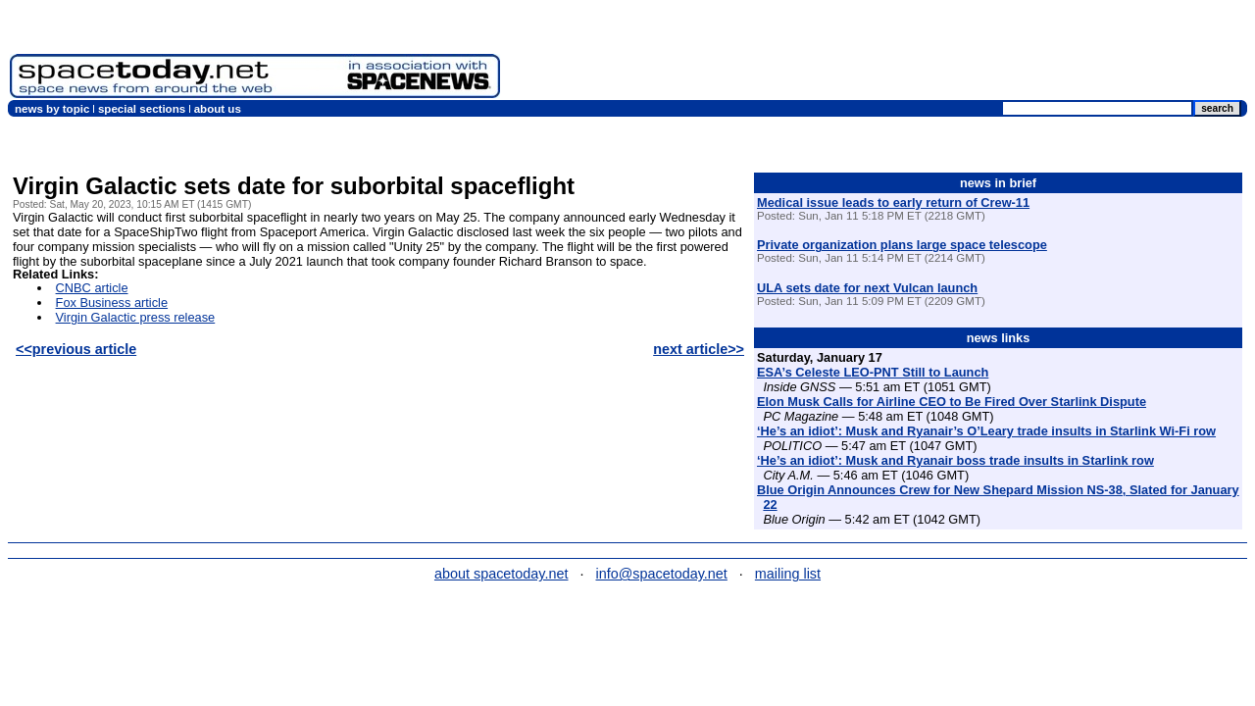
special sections (141, 109)
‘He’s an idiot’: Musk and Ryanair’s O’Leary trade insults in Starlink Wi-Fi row (986, 431)
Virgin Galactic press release (136, 317)
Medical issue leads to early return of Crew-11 (893, 202)
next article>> (698, 349)
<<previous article (76, 349)
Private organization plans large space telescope (902, 244)
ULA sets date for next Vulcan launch (867, 287)
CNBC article (92, 287)
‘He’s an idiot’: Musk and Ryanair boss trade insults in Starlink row (955, 460)
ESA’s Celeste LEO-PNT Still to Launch (872, 372)
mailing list (788, 573)
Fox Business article (112, 302)
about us (217, 109)
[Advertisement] (888, 54)
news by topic (52, 109)
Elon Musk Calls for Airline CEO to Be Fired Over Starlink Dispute (951, 401)
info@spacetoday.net (662, 573)
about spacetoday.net (501, 573)
